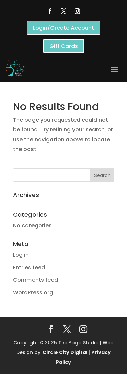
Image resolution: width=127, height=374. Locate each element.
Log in (21, 255)
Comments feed (35, 280)
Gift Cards (63, 46)
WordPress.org (33, 292)
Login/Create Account (63, 28)
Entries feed (29, 267)
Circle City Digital (65, 352)
